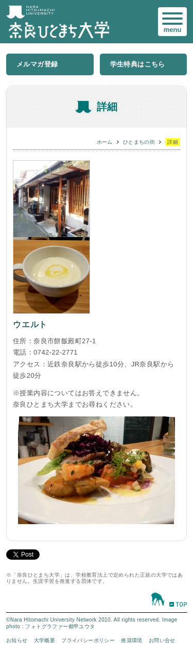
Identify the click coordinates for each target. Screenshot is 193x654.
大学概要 (45, 640)
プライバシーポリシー (88, 640)
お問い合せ (162, 640)
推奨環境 (132, 640)
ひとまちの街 (139, 142)
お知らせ (17, 640)
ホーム (105, 142)
